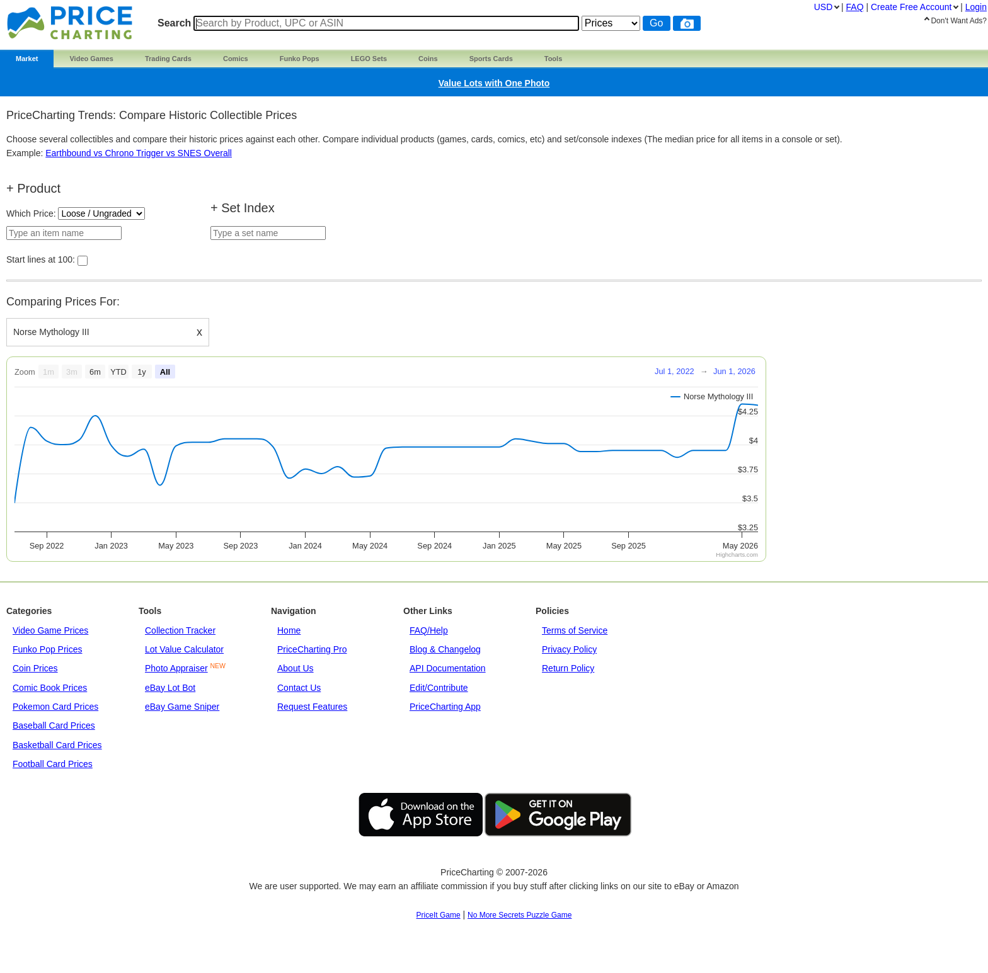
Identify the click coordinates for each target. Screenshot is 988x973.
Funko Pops (299, 58)
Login (976, 7)
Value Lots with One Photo (494, 83)
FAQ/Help (429, 630)
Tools (553, 58)
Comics (235, 58)
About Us (295, 668)
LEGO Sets (369, 58)
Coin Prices (35, 668)
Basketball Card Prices (57, 745)
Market (27, 58)
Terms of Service (574, 630)
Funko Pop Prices (48, 649)
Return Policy (568, 668)
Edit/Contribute (439, 688)
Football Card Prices (53, 764)
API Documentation (448, 668)
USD (823, 7)
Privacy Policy (569, 649)
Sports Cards (491, 58)
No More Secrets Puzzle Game (520, 915)
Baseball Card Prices (54, 725)
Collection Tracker (180, 630)
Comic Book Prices (50, 688)
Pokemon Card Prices (55, 707)
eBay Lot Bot (170, 688)
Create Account (911, 7)
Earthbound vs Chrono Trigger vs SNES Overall (138, 153)
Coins (428, 58)
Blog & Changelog (445, 649)
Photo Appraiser (176, 668)
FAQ (855, 7)
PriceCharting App (445, 707)
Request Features (312, 707)
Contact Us (299, 688)
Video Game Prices (50, 630)
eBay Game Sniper (182, 707)
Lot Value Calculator (184, 649)
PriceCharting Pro (312, 649)
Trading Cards (168, 58)
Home (289, 630)
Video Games (91, 58)
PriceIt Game (438, 915)
